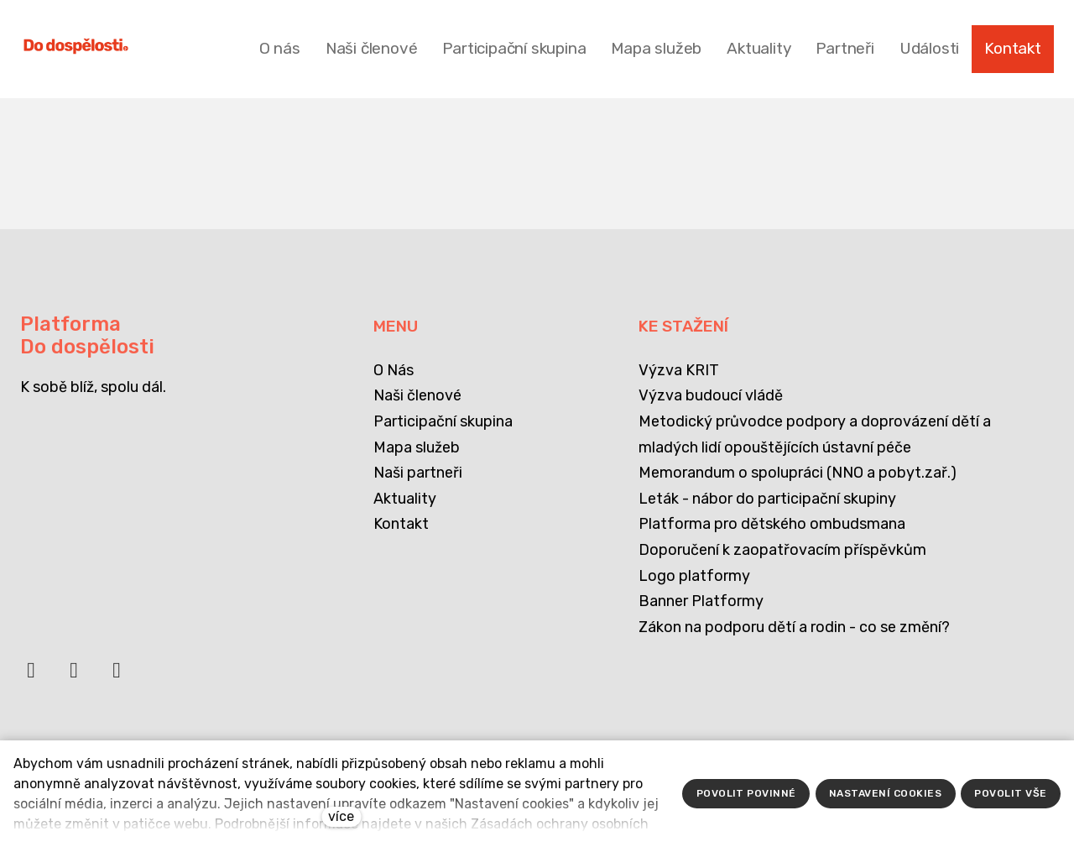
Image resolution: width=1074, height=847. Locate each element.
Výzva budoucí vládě (711, 395)
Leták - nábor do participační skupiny (767, 498)
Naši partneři (417, 472)
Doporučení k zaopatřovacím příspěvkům (782, 550)
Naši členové (417, 395)
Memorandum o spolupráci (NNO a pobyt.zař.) (798, 472)
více (341, 816)
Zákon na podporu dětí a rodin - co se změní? (794, 627)
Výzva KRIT (679, 370)
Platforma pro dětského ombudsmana (772, 524)
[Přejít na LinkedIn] (74, 677)
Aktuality (404, 498)
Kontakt (401, 524)
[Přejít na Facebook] (31, 677)
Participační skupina (443, 421)
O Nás (393, 370)
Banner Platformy (701, 601)
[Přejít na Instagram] (117, 677)
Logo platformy (694, 576)
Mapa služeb (416, 447)
